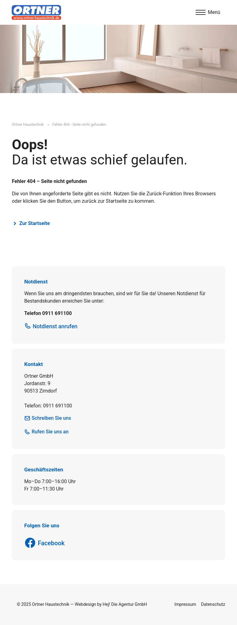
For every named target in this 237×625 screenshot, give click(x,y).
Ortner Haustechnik (28, 124)
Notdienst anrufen (55, 326)
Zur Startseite (34, 223)
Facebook (51, 543)
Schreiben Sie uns (51, 418)
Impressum (185, 604)
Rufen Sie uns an (50, 432)
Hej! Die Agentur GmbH (125, 604)
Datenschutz (213, 604)
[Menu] (208, 12)
